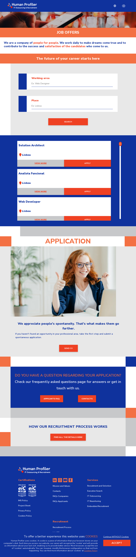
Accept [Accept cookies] (117, 543)
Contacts (57, 491)
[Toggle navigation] (123, 6)
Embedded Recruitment (98, 506)
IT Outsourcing (94, 496)
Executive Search (94, 491)
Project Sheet (24, 505)
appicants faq (52, 398)
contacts (87, 398)
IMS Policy (23, 500)
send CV (68, 348)
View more (41, 163)
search (68, 121)
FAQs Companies (60, 496)
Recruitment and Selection (99, 486)
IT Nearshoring (94, 501)
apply (87, 163)
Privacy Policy (24, 510)
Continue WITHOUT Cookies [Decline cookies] (116, 536)
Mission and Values (61, 486)
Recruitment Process (62, 527)
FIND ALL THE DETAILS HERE (68, 437)
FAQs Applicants (60, 501)
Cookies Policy (25, 516)
